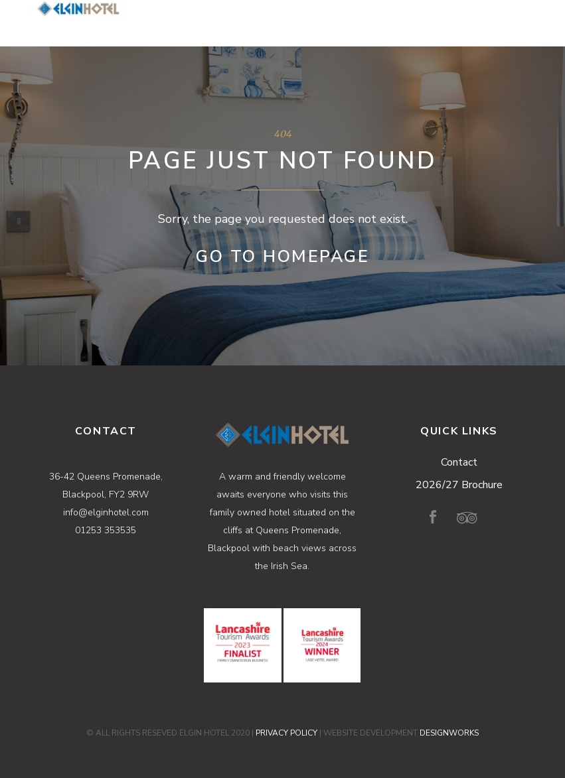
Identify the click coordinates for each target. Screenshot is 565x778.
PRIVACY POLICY (286, 733)
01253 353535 (105, 530)
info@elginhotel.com (106, 512)
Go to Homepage (282, 256)
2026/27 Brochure (459, 485)
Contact (459, 462)
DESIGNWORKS (449, 733)
